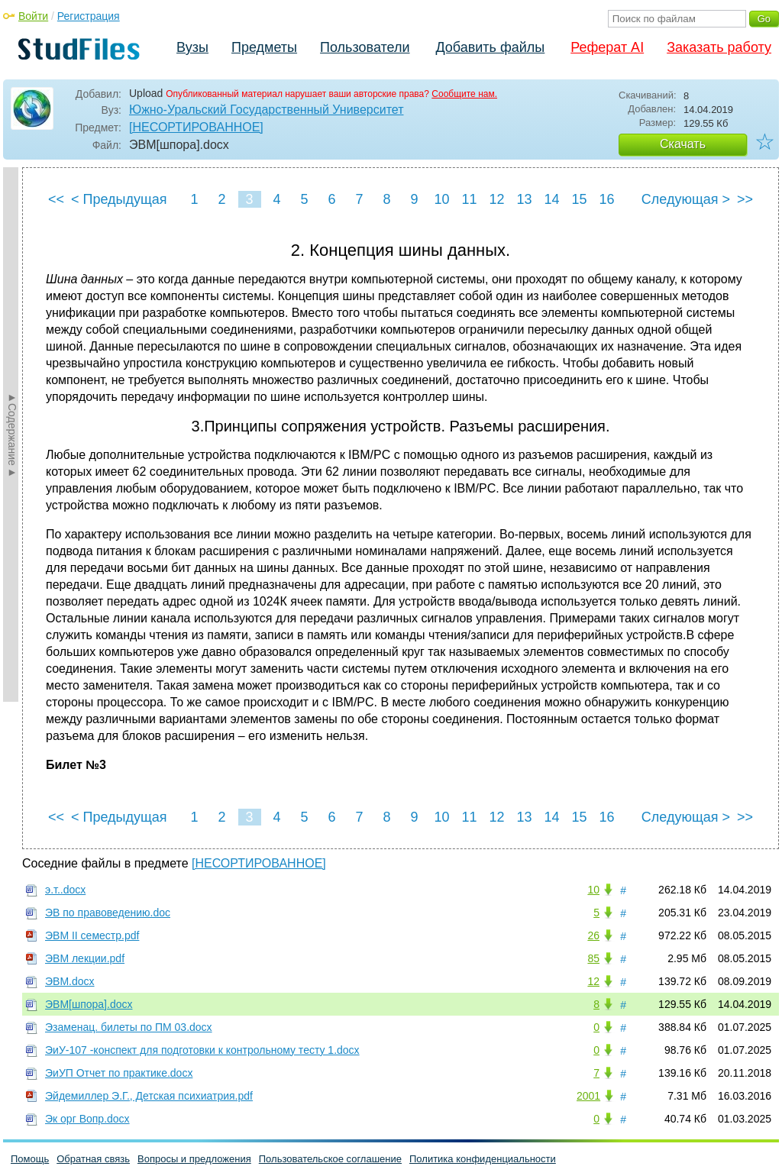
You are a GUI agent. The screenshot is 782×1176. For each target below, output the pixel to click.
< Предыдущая (119, 199)
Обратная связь (93, 1159)
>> (745, 199)
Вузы (192, 47)
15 (578, 199)
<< (56, 199)
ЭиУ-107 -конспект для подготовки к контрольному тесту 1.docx (202, 1050)
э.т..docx (65, 890)
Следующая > (685, 199)
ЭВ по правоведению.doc (107, 912)
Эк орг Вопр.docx (87, 1119)
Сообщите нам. (464, 94)
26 (593, 935)
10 (441, 199)
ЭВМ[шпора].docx (88, 1004)
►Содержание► (12, 434)
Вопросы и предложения (194, 1159)
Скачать (683, 143)
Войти (33, 16)
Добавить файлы (489, 47)
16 (606, 199)
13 (524, 199)
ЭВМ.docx (70, 981)
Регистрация (88, 16)
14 (551, 199)
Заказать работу (719, 47)
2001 (588, 1096)
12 (496, 199)
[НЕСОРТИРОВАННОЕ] (196, 127)
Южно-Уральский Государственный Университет (266, 109)
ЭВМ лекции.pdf (84, 958)
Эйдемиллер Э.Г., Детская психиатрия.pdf (149, 1096)
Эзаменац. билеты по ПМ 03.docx (128, 1027)
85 (593, 958)
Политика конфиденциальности (482, 1159)
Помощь (30, 1159)
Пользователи (364, 47)
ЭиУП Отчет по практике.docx (118, 1073)
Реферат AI (607, 47)
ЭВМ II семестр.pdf (92, 935)
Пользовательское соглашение (330, 1159)
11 (469, 199)
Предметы (264, 47)
